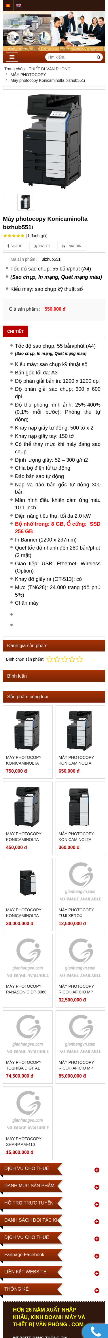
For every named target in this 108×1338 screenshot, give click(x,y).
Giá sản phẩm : (24, 309)
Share (14, 246)
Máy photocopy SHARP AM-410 (23, 1141)
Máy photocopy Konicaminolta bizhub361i (76, 840)
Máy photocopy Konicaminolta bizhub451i (23, 840)
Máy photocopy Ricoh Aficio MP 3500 (76, 1068)
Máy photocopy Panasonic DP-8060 (26, 989)
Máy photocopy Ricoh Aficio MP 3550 (76, 992)
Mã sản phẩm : (24, 259)
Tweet (42, 246)
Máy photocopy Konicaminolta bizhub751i (23, 763)
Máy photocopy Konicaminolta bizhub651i (76, 763)
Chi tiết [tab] (15, 331)
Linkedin (72, 246)
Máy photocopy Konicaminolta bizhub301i (23, 916)
